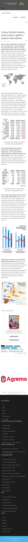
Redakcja (4, 520)
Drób (3, 405)
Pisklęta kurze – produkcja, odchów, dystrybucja (13, 476)
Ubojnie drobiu (5, 485)
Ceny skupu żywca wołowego (9, 505)
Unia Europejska (9, 346)
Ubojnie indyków (6, 487)
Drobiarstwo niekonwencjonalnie (10, 449)
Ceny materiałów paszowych (9, 511)
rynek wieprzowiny (5, 347)
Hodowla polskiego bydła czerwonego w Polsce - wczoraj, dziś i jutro (13, 452)
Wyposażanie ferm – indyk (8, 470)
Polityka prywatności (7, 528)
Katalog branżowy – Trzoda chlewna (11, 442)
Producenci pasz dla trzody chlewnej (11, 465)
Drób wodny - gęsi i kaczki (8, 482)
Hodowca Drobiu (6, 425)
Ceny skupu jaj (5, 499)
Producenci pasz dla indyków (9, 462)
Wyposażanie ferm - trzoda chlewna (11, 473)
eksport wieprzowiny (13, 349)
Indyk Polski (5, 434)
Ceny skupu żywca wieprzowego (10, 508)
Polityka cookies (6, 531)
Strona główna (6, 13)
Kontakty (4, 526)
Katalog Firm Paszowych (8, 437)
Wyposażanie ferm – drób (8, 468)
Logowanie (15, 17)
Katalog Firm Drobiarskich (8, 439)
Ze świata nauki (6, 416)
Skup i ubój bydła (6, 490)
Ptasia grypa (5, 419)
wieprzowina (14, 347)
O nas (3, 517)
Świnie (3, 410)
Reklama (4, 523)
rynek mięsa (17, 346)
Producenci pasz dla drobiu (8, 459)
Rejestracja (23, 17)
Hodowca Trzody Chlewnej (8, 431)
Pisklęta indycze (6, 479)
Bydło (3, 407)
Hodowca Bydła (6, 428)
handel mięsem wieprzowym (16, 351)
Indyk (3, 413)
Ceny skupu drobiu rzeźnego (9, 497)
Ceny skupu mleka (6, 502)
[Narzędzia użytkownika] (26, 41)
